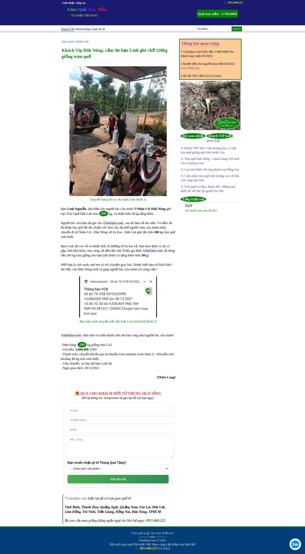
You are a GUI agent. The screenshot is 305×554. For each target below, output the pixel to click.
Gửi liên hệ (117, 479)
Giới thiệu (68, 3)
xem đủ (213, 141)
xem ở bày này (190, 68)
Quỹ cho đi (98, 29)
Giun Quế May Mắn (87, 9)
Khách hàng (83, 29)
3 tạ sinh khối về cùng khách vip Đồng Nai (211, 169)
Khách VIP (82, 41)
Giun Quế (67, 41)
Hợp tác (81, 3)
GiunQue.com (113, 223)
